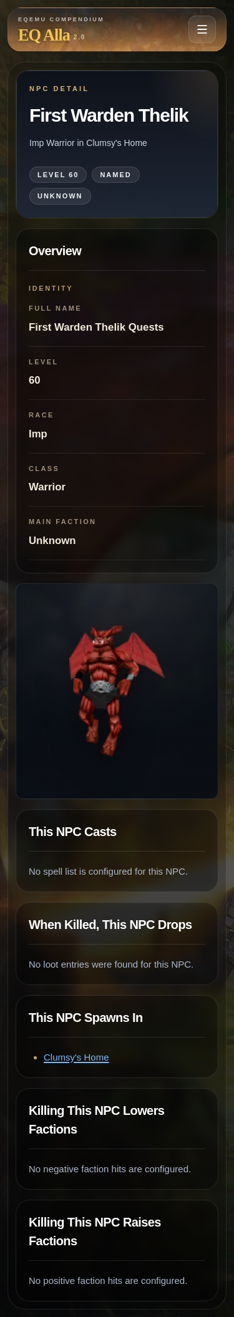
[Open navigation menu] (202, 29)
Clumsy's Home (76, 1057)
